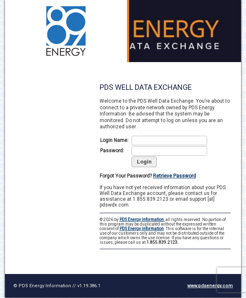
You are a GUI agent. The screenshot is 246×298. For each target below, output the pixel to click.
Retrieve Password (174, 176)
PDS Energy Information (141, 219)
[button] (144, 161)
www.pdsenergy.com (210, 285)
